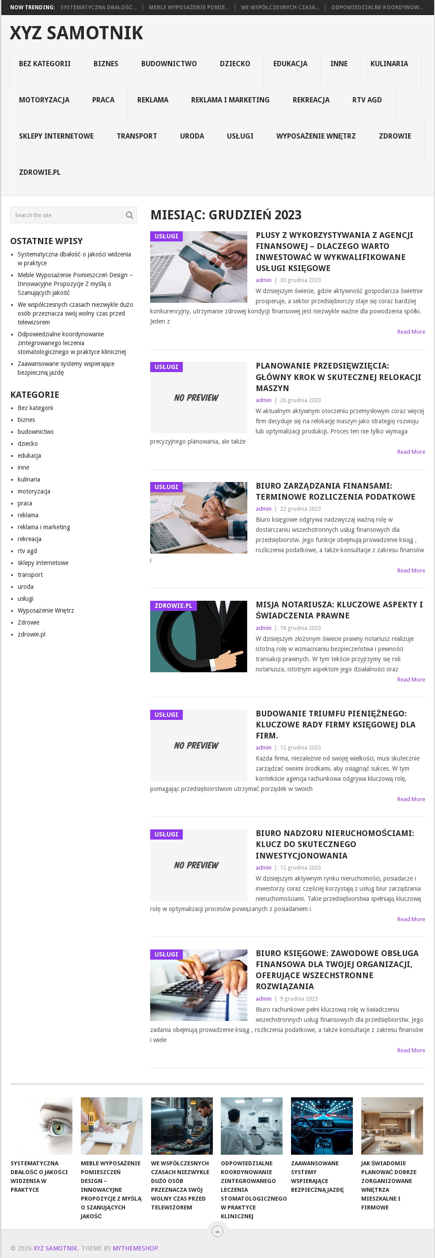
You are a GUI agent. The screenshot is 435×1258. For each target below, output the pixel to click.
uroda (192, 136)
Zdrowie (395, 136)
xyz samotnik (76, 33)
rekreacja (311, 100)
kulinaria (389, 64)
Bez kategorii (45, 64)
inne (339, 64)
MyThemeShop (135, 1248)
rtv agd (367, 100)
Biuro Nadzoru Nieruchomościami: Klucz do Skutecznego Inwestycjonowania (335, 844)
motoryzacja (44, 100)
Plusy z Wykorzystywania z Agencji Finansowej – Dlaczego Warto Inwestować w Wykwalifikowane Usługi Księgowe (334, 251)
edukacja (290, 64)
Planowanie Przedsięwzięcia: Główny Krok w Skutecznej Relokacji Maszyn (338, 376)
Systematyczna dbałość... (99, 7)
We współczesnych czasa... (280, 7)
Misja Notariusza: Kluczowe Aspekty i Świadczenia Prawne (339, 610)
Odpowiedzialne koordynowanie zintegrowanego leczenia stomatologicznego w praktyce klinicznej (72, 343)
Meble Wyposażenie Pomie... (189, 7)
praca (103, 100)
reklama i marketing (230, 100)
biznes (106, 64)
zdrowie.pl (40, 172)
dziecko (235, 64)
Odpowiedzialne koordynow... (377, 7)
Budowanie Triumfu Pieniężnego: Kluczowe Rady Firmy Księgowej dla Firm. (336, 724)
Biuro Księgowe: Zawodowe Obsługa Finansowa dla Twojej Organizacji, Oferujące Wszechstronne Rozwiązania (337, 970)
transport (137, 136)
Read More (411, 331)
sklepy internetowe (56, 136)
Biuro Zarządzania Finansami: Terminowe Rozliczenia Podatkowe (336, 491)
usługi (240, 136)
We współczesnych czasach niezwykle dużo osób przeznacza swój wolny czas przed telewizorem (75, 313)
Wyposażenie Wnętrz (316, 136)
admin (264, 280)
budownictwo (169, 64)
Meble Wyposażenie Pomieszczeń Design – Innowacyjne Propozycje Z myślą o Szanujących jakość (75, 283)
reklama (152, 100)
